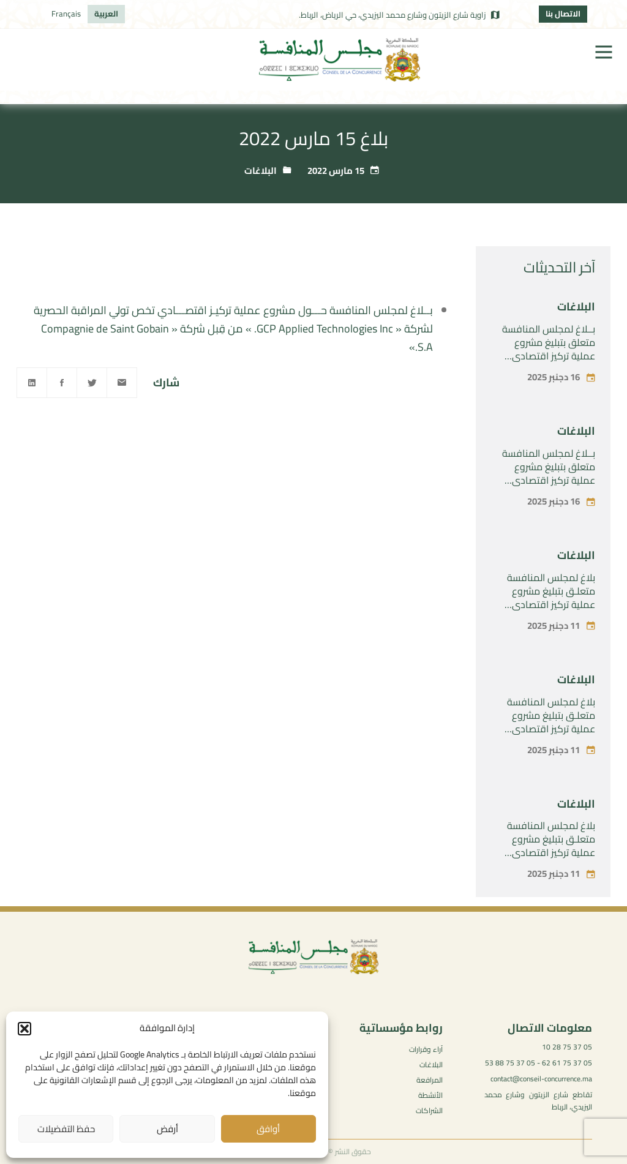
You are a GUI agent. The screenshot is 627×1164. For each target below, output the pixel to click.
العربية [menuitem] (106, 13)
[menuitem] (106, 14)
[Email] (122, 382)
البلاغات (260, 170)
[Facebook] (62, 382)
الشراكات (429, 1110)
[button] (24, 1029)
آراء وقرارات (426, 1049)
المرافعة (429, 1080)
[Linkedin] (32, 382)
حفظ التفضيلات (66, 1129)
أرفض (167, 1129)
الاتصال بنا (563, 13)
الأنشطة (430, 1095)
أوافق (268, 1129)
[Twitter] (92, 382)
